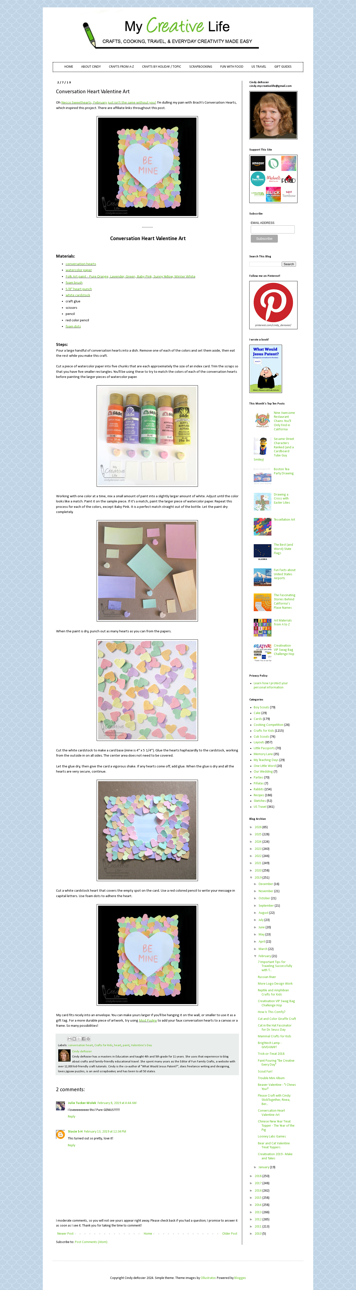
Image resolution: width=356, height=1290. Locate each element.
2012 (258, 1219)
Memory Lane (263, 754)
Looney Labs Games (272, 1136)
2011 (258, 1226)
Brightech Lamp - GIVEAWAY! (270, 1045)
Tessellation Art (284, 520)
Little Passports (264, 748)
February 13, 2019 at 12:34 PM (105, 1132)
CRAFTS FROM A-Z (121, 67)
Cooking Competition (268, 725)
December (266, 884)
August (264, 913)
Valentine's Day (141, 1045)
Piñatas (259, 783)
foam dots (73, 326)
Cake (257, 713)
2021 (258, 863)
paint (126, 1045)
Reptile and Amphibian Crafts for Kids (273, 992)
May (262, 934)
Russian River (267, 977)
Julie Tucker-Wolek (82, 1103)
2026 (258, 827)
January (264, 1167)
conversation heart (80, 1045)
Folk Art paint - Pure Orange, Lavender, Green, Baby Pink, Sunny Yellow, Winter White (130, 277)
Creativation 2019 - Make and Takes (275, 1156)
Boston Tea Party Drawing (284, 471)
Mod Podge (148, 1021)
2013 (258, 1212)
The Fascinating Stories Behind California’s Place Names (285, 601)
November (266, 891)
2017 (258, 1183)
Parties (258, 777)
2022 (258, 856)
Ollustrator (208, 1278)
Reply (71, 1117)
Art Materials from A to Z (283, 623)
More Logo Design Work (275, 984)
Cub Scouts (261, 737)
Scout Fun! (265, 1071)
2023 (258, 849)
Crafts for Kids (103, 1045)
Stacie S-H (75, 1132)
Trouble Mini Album (271, 1078)
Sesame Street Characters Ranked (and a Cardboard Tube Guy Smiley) (274, 449)
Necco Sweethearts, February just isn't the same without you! (108, 103)
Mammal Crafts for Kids (274, 1036)
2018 (258, 1176)
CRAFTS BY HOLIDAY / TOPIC (161, 67)
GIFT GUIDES (283, 67)
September (267, 906)
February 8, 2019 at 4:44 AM (117, 1103)
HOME (68, 67)
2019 (258, 878)
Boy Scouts (261, 707)
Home (148, 1234)
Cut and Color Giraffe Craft (277, 1019)
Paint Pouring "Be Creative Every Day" (276, 1063)
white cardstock (78, 295)
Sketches (260, 801)
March (263, 949)
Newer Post (65, 1234)
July (261, 920)
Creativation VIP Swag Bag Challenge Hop (284, 650)
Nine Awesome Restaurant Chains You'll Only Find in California (284, 421)
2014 (258, 1205)
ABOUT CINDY (91, 67)
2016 (258, 1191)
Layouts (259, 742)
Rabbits (259, 789)
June (262, 927)
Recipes (259, 795)
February (265, 956)
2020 (258, 870)
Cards (258, 719)
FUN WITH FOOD (231, 67)
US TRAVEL (259, 67)
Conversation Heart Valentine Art (271, 1113)
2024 (258, 842)
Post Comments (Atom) (91, 1242)
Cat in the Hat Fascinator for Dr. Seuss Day (275, 1028)
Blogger (240, 1278)
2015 (258, 1198)
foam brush (74, 283)
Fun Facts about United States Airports (285, 574)
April (262, 942)
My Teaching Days (266, 760)
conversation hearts (81, 264)
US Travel (260, 807)
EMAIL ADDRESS (262, 223)
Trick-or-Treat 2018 (271, 1054)
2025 (258, 834)
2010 (258, 1234)
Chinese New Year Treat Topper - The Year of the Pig (276, 1126)
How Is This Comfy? (271, 1012)
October (265, 898)
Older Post (229, 1234)
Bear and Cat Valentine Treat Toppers (274, 1146)
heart (117, 1045)
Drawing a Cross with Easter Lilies (282, 499)
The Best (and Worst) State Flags (283, 549)
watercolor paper (79, 270)
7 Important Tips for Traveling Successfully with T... (275, 966)
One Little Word (265, 766)
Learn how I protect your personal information (271, 685)
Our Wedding (263, 772)
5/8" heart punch (79, 289)
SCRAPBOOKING (200, 67)
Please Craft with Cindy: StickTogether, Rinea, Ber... (274, 1100)
